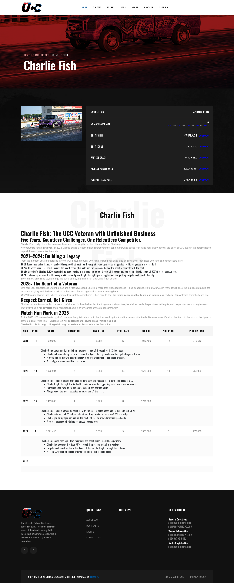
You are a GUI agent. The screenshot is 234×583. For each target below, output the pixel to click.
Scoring (163, 7)
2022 (179, 125)
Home (84, 7)
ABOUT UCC (92, 520)
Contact (148, 7)
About (135, 7)
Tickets (97, 7)
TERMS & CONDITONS (173, 577)
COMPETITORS (93, 538)
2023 (187, 125)
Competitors (41, 55)
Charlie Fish (60, 55)
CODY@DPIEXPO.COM (180, 523)
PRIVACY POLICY (198, 577)
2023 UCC (204, 158)
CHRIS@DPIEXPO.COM (181, 526)
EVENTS (90, 532)
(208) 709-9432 (178, 538)
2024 (196, 125)
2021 (170, 125)
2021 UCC (204, 169)
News (123, 7)
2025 (204, 125)
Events (110, 7)
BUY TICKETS (92, 526)
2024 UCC (204, 136)
